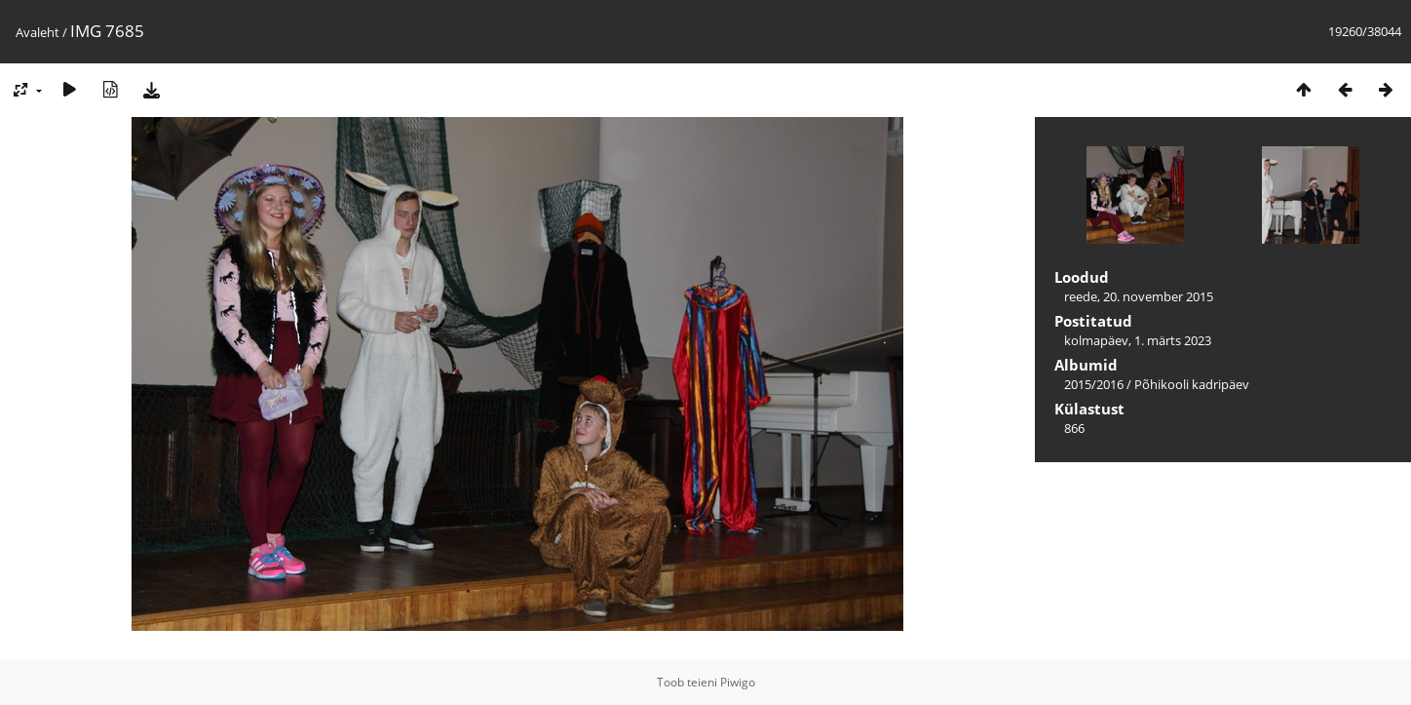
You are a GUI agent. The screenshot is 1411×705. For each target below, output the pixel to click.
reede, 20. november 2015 (1138, 296)
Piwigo (737, 682)
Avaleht (37, 32)
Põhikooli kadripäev (1191, 384)
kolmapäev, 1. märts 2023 (1137, 340)
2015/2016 (1094, 384)
